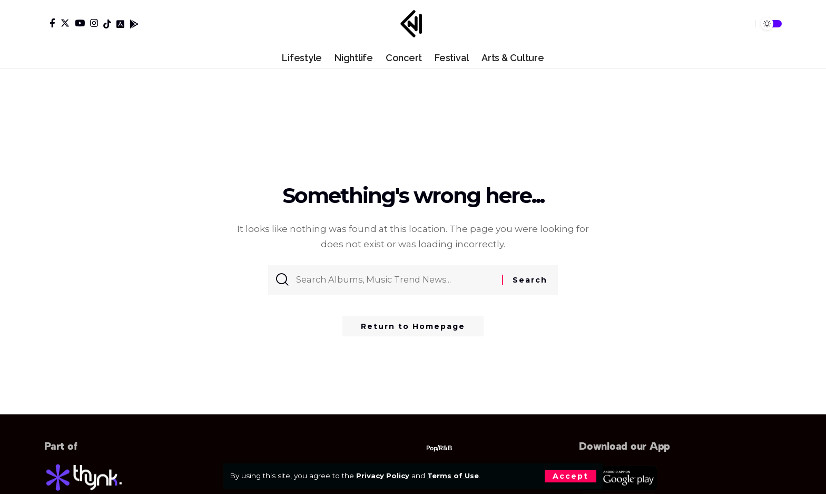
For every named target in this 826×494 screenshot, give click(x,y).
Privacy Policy (383, 475)
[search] (742, 24)
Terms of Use (454, 475)
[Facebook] (52, 22)
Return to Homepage (413, 329)
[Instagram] (94, 22)
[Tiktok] (107, 24)
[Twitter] (65, 22)
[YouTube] (79, 22)
